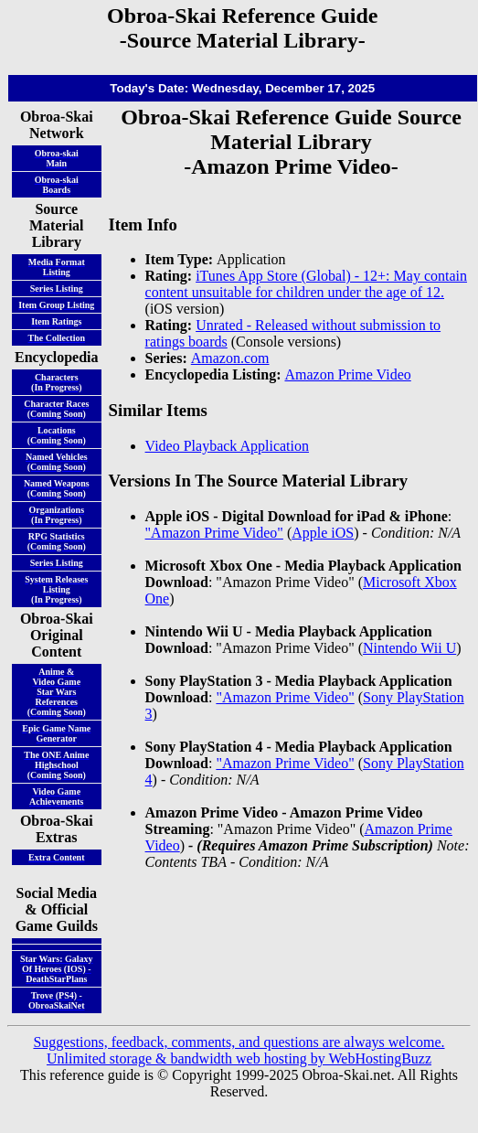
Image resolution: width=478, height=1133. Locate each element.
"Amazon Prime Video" (214, 532)
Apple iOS (323, 532)
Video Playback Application (227, 446)
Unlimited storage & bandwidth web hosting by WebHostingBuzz (239, 1058)
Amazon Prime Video (347, 374)
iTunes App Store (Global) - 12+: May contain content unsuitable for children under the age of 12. (306, 284)
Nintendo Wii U (409, 648)
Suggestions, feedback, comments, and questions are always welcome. (238, 1042)
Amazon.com (230, 358)
